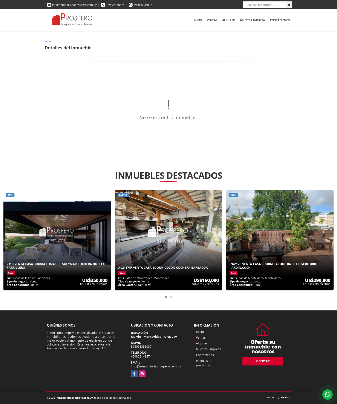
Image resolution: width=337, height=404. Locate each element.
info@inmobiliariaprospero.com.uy (74, 5)
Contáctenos (280, 20)
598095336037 (143, 5)
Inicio (198, 20)
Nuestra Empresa (252, 20)
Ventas (212, 20)
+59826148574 (115, 5)
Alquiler (228, 20)
